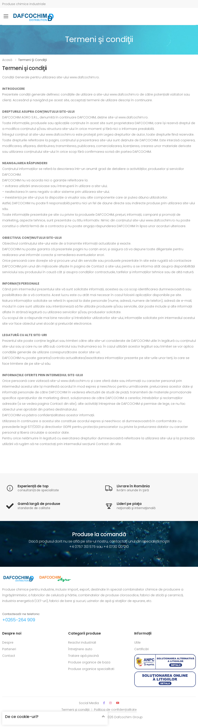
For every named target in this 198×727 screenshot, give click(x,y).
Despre (7, 642)
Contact (8, 655)
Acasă (7, 60)
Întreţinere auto (80, 649)
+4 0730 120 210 (116, 546)
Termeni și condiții (75, 709)
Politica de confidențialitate (115, 709)
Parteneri (9, 649)
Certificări (141, 649)
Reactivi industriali (82, 642)
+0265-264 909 (18, 620)
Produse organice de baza (89, 662)
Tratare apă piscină (83, 655)
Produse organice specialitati (91, 669)
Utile (137, 642)
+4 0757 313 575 (82, 546)
